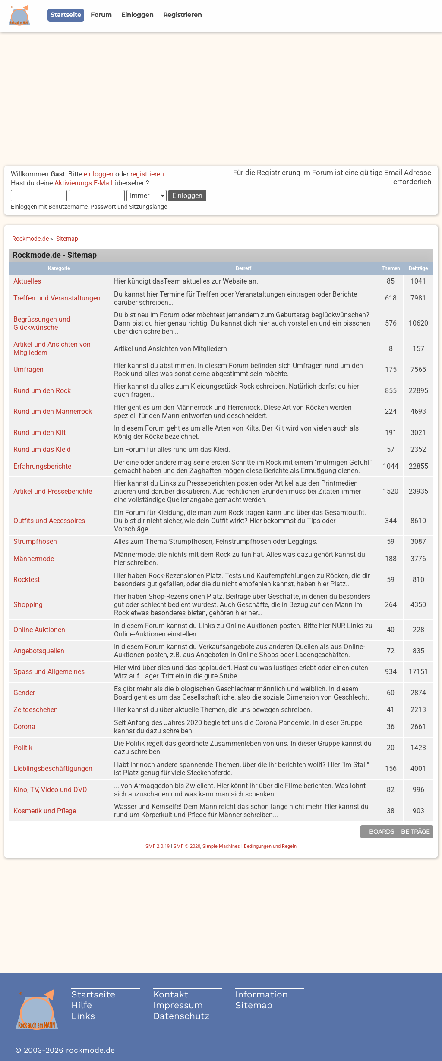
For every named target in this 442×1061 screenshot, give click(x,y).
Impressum (178, 1005)
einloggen (99, 174)
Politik (22, 748)
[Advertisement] (221, 96)
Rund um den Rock (42, 391)
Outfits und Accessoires (49, 521)
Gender (24, 693)
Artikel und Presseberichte (52, 491)
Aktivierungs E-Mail (83, 183)
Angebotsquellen (38, 651)
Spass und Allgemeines (49, 672)
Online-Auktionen (39, 630)
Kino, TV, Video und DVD (50, 790)
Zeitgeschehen (35, 710)
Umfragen (28, 369)
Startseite (93, 994)
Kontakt (170, 994)
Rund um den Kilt (39, 432)
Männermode (33, 559)
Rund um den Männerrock (52, 411)
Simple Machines (221, 846)
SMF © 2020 (187, 846)
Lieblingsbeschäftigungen (52, 768)
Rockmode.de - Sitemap (55, 255)
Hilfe (81, 1005)
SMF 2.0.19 (157, 846)
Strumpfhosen (35, 541)
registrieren (147, 174)
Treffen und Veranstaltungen (57, 298)
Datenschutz (181, 1015)
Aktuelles (27, 281)
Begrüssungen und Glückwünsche (41, 323)
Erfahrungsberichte (42, 466)
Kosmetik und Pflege (44, 811)
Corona (24, 726)
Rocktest (26, 579)
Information (261, 994)
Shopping (28, 605)
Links (83, 1015)
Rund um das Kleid (42, 449)
